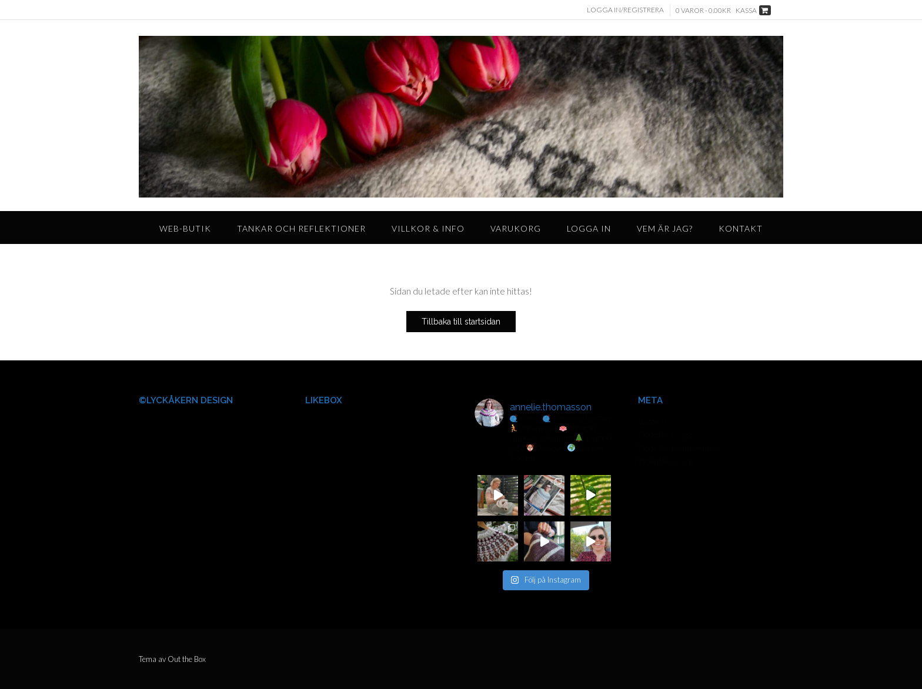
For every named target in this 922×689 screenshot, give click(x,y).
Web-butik (185, 228)
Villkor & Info (428, 228)
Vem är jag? (665, 228)
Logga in (589, 228)
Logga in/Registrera (625, 9)
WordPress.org (665, 461)
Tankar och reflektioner (301, 228)
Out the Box (187, 659)
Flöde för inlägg (664, 434)
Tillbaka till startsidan (461, 321)
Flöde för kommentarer (679, 448)
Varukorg (515, 228)
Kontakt (741, 228)
